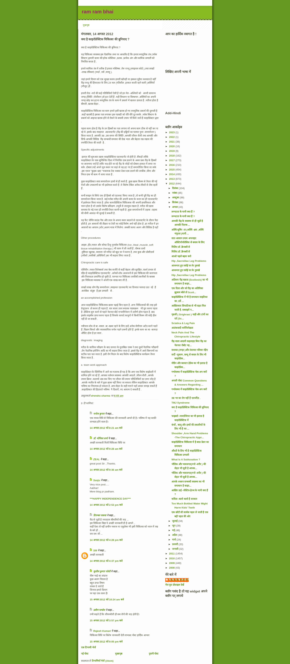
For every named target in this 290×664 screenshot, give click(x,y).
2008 (172, 567)
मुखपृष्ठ (86, 25)
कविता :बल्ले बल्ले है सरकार (184, 498)
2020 (172, 146)
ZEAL (96, 459)
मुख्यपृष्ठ (118, 653)
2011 (172, 553)
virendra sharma (179, 579)
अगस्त (175, 207)
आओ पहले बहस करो (181, 256)
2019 (172, 151)
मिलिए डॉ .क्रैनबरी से (180, 247)
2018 (172, 155)
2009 (172, 563)
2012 (172, 183)
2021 (172, 141)
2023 (172, 132)
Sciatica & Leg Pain (183, 323)
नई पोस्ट (85, 653)
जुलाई (175, 521)
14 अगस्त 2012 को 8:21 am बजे (106, 427)
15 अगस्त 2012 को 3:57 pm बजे (106, 620)
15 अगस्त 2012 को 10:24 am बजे (107, 599)
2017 (172, 160)
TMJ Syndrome (180, 402)
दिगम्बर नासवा (99, 515)
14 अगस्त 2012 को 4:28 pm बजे (106, 540)
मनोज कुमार (99, 413)
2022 (172, 137)
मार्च (174, 539)
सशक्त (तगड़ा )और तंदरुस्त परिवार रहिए (189, 349)
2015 (172, 169)
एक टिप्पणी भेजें (88, 647)
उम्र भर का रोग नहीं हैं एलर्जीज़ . (185, 398)
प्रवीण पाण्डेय (99, 610)
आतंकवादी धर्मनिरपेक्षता (182, 327)
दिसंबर (175, 188)
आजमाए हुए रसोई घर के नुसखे (185, 265)
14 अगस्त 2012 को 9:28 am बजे (106, 448)
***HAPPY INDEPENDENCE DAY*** (110, 498)
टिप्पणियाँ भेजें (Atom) (102, 660)
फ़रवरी (175, 544)
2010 (172, 558)
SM (95, 550)
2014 (172, 174)
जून (174, 525)
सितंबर (175, 202)
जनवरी (175, 548)
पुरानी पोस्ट (154, 653)
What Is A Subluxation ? (185, 459)
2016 (172, 164)
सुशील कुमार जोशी (101, 571)
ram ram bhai (97, 12)
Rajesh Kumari (102, 630)
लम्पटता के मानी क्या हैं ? (183, 211)
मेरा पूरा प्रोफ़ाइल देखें (174, 584)
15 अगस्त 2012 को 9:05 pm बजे (106, 641)
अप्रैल (175, 534)
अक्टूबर (176, 197)
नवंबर (175, 192)
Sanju (96, 480)
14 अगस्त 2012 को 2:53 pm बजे (106, 504)
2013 (172, 178)
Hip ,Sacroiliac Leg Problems (188, 260)
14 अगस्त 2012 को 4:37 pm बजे (106, 560)
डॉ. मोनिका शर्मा (100, 438)
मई (174, 530)
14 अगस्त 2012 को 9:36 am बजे (106, 469)
